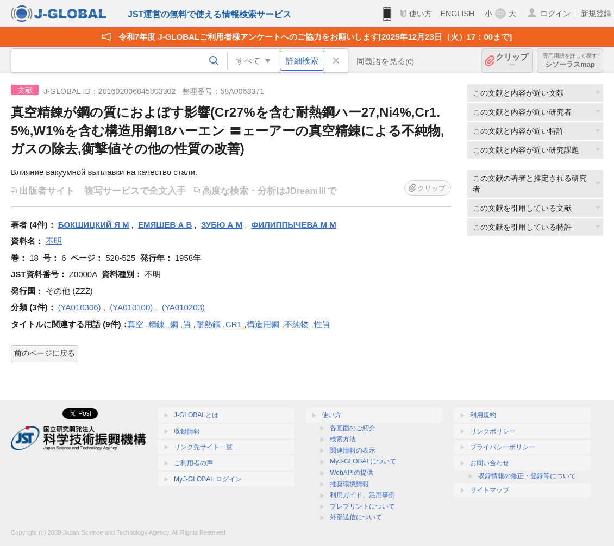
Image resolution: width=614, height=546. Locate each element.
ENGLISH (457, 13)
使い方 (420, 13)
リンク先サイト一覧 (203, 447)
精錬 (156, 324)
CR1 (233, 324)
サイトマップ (489, 490)
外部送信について (356, 517)
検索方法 (343, 439)
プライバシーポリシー (502, 447)
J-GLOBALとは (196, 415)
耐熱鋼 (208, 324)
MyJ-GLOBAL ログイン (208, 479)
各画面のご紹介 (352, 428)
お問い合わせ (489, 463)
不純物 (296, 324)
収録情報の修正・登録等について (527, 476)
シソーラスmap (570, 60)
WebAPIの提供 (351, 472)
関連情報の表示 (352, 450)
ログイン (555, 13)
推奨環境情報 (349, 484)
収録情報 (187, 431)
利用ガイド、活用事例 (362, 495)
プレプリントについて (362, 506)
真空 (135, 324)
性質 (322, 324)
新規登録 (596, 13)
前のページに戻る (44, 353)
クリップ (512, 60)
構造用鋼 (263, 324)
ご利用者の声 (193, 463)
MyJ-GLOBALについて (363, 461)
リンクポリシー (493, 431)
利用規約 (483, 415)
